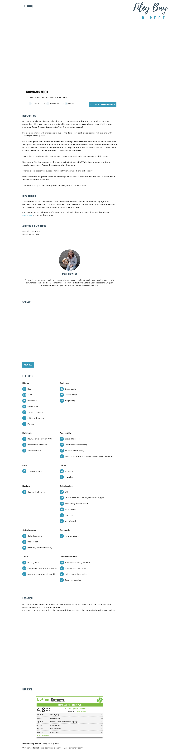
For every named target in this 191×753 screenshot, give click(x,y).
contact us (27, 215)
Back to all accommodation (103, 104)
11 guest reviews (80, 711)
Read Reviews (43, 736)
